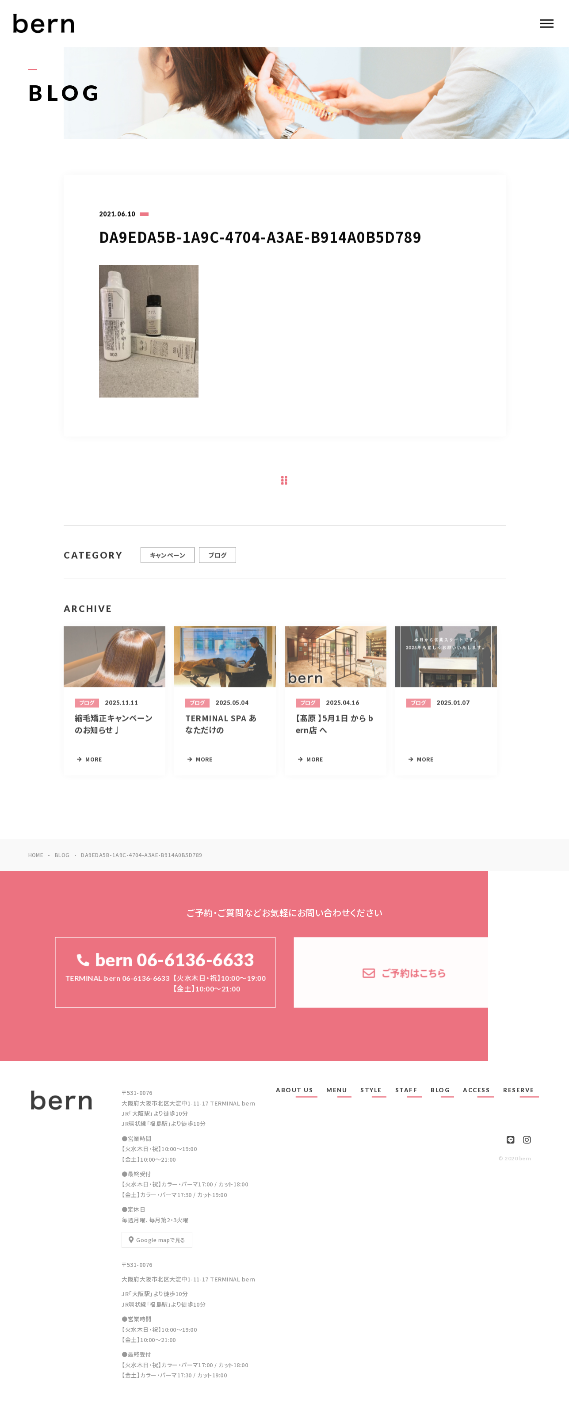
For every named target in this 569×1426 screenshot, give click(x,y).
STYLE (371, 1090)
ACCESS (476, 1090)
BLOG (440, 1090)
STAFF (406, 1090)
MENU (336, 1090)
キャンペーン (168, 559)
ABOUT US (294, 1090)
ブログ (217, 559)
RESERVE (519, 1090)
